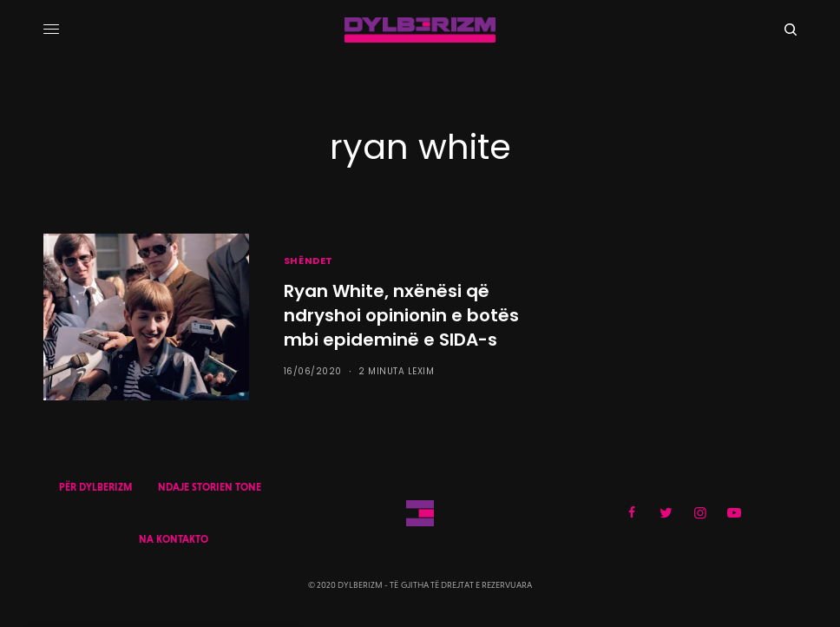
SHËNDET (308, 260)
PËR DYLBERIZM (95, 487)
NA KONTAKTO (173, 539)
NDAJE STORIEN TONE (209, 487)
